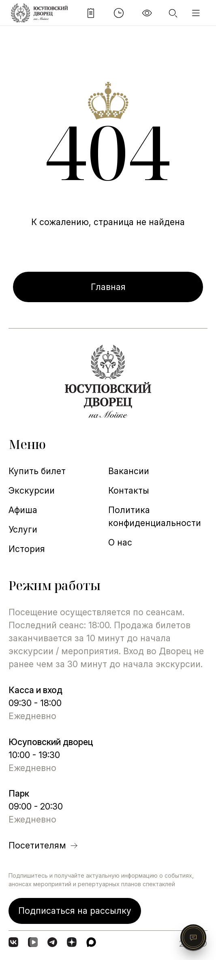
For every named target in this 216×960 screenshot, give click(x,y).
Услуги (23, 529)
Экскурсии (32, 490)
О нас (120, 542)
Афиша (23, 510)
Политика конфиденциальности (154, 516)
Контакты (128, 490)
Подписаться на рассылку (74, 910)
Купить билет (37, 471)
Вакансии (128, 471)
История (27, 548)
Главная (108, 286)
